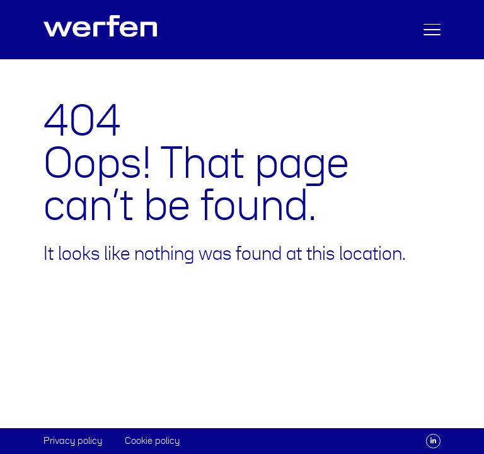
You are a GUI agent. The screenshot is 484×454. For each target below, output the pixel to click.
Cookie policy (152, 440)
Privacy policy (72, 440)
